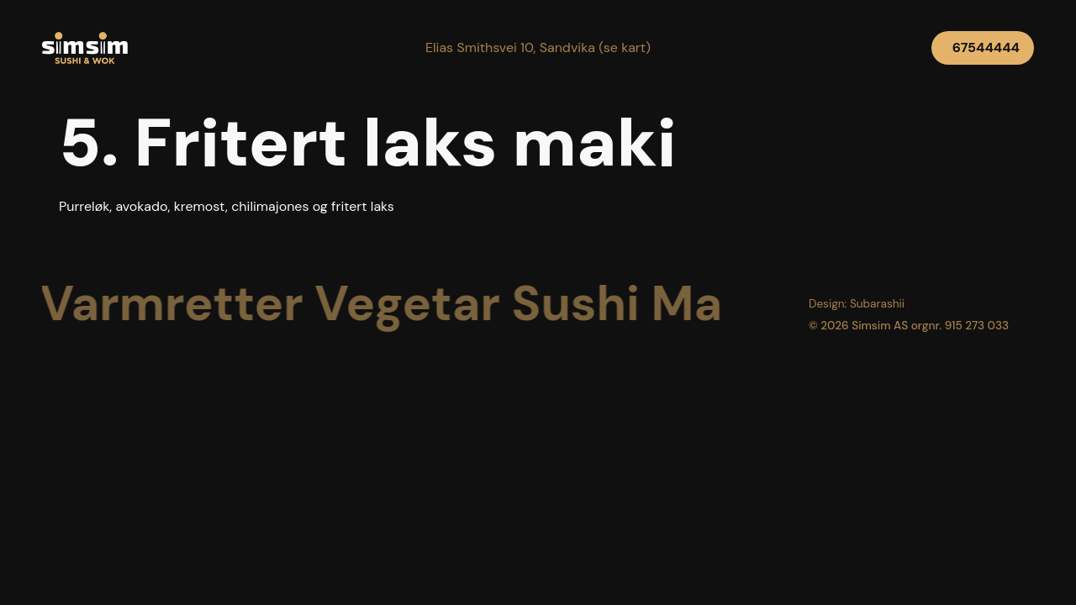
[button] (538, 48)
